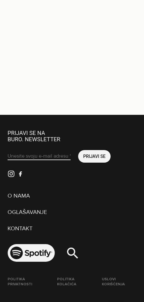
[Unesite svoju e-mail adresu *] (39, 156)
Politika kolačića (66, 282)
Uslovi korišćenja (113, 282)
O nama (19, 195)
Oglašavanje (27, 212)
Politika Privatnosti (20, 282)
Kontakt (20, 228)
